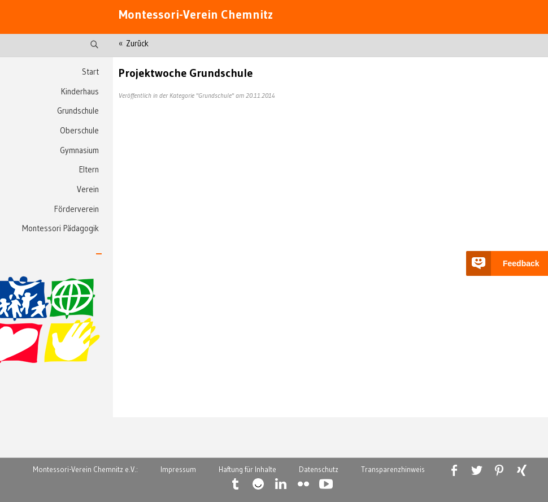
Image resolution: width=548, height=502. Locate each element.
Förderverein (76, 209)
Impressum (178, 469)
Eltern (89, 170)
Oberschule (79, 131)
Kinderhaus (80, 91)
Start (90, 72)
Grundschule (78, 111)
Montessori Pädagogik (60, 228)
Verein (88, 189)
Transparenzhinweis (393, 469)
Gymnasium (79, 150)
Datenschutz (318, 469)
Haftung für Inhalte (247, 469)
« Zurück (134, 43)
